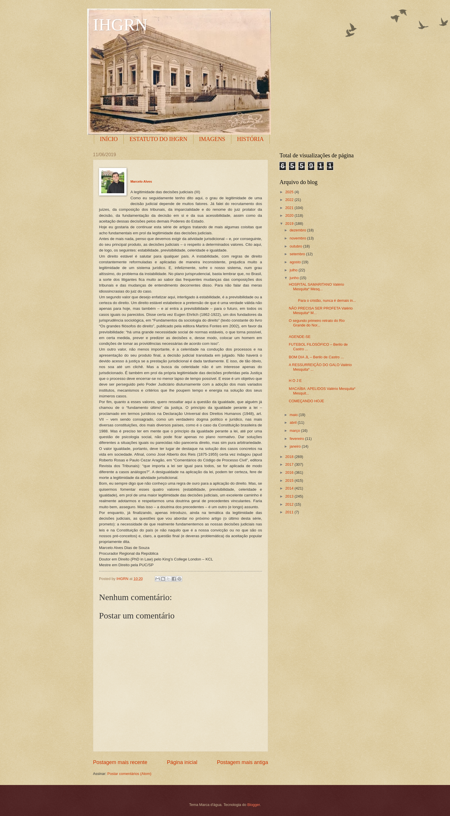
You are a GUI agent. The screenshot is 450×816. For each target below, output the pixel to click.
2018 (289, 457)
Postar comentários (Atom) (129, 773)
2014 (289, 488)
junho (295, 278)
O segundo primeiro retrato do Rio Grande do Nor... (317, 322)
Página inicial (182, 762)
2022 (289, 200)
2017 (289, 464)
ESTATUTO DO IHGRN (158, 139)
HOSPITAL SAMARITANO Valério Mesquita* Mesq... (316, 286)
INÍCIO (109, 139)
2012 (289, 504)
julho (294, 270)
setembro (298, 254)
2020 (289, 215)
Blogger (253, 805)
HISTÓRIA (250, 139)
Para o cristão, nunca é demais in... (322, 300)
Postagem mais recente (120, 762)
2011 (289, 512)
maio (294, 415)
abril (294, 422)
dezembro (298, 230)
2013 (289, 496)
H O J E (295, 380)
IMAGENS (212, 139)
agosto (296, 262)
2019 (289, 223)
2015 (289, 480)
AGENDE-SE (300, 336)
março (295, 430)
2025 (289, 192)
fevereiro (297, 438)
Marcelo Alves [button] (141, 181)
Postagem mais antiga (242, 762)
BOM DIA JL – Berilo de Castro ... (316, 357)
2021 (289, 208)
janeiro (296, 446)
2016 (289, 472)
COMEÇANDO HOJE (306, 401)
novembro (298, 238)
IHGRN (120, 24)
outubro (296, 246)
